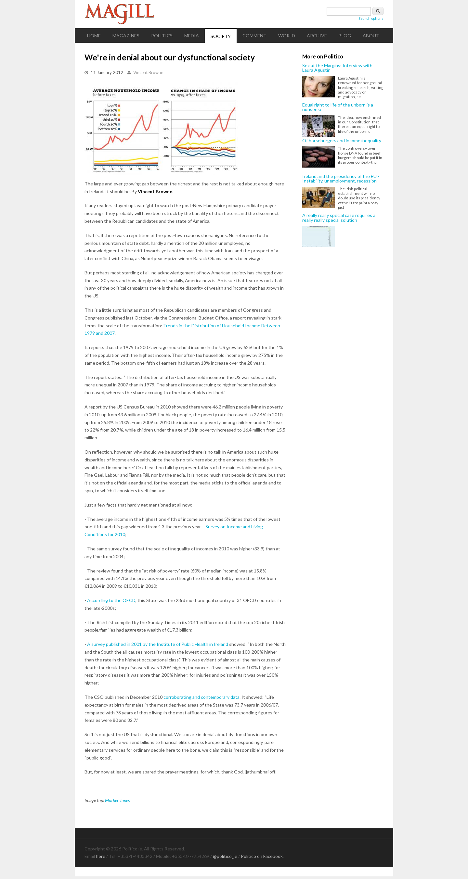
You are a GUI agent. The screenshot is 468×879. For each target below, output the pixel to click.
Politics (162, 35)
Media (191, 35)
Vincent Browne (148, 72)
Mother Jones (117, 800)
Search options (371, 18)
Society (221, 36)
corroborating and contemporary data (201, 697)
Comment (254, 35)
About (371, 35)
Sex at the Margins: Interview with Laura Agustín (337, 68)
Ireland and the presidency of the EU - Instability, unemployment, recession (340, 178)
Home (94, 35)
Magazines (125, 35)
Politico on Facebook (262, 856)
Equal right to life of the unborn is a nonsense (337, 107)
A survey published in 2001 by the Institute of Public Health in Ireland (157, 644)
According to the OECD (111, 600)
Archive (317, 35)
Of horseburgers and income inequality (341, 140)
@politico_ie (225, 856)
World (286, 35)
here (100, 856)
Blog (345, 35)
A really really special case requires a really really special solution (338, 217)
